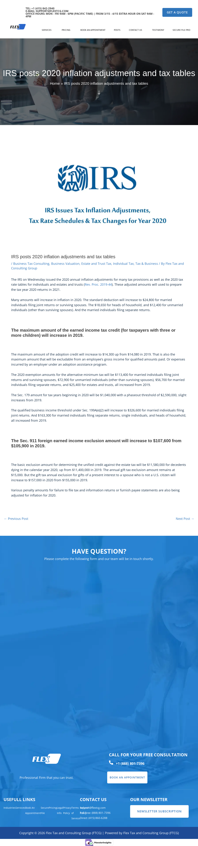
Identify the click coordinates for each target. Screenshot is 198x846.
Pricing (66, 29)
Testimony (158, 29)
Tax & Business (146, 263)
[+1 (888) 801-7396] (111, 762)
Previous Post (16, 518)
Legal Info (60, 810)
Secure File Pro (181, 29)
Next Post (185, 518)
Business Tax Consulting (31, 263)
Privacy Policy (67, 810)
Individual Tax (123, 263)
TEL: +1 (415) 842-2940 (40, 8)
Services (46, 29)
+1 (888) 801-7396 (130, 763)
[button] (47, 30)
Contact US (135, 29)
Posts (117, 29)
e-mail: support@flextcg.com (47, 11)
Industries (10, 807)
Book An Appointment (92, 29)
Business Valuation (65, 263)
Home (55, 83)
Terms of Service (75, 813)
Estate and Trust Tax (96, 263)
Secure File (45, 810)
